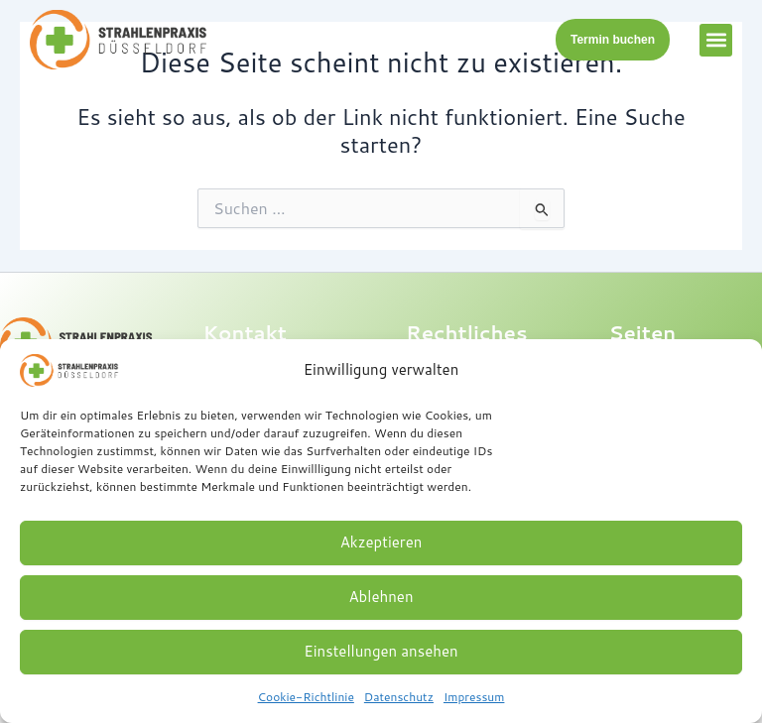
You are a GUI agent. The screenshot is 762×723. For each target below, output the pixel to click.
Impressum (474, 696)
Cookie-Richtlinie (306, 696)
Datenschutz (399, 696)
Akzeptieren (381, 542)
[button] (715, 40)
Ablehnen (380, 596)
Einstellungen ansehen (380, 651)
